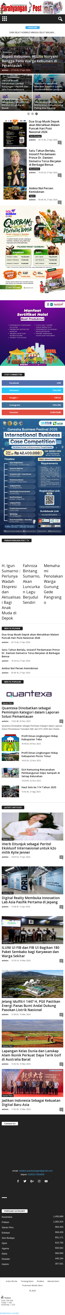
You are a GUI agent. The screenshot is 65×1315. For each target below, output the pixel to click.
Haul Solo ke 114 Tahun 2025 (38, 787)
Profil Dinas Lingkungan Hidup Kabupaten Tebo (39, 737)
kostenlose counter (9, 1313)
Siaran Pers (8, 703)
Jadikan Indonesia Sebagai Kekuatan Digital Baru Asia (31, 1102)
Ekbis (4, 1253)
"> (32, 1146)
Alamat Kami (53, 1281)
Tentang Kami (27, 1281)
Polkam (5, 1222)
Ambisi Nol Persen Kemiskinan (41, 190)
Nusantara (7, 52)
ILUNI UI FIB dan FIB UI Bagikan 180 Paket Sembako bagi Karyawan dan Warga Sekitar (30, 951)
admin (5, 70)
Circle (57, 397)
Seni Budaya (35, 136)
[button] (59, 19)
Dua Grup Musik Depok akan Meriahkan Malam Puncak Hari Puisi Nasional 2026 (44, 126)
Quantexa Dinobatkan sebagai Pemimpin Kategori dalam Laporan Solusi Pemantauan (30, 712)
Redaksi (40, 1281)
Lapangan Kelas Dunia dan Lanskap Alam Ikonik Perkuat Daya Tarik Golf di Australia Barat (31, 1055)
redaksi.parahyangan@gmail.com (36, 1170)
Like (59, 383)
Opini (32, 196)
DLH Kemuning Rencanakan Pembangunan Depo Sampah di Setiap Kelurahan (40, 773)
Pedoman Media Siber (32, 1285)
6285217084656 (36, 1174)
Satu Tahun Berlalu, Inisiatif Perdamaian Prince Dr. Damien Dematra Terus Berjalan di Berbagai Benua (45, 158)
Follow (57, 390)
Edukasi (6, 1232)
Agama (5, 1248)
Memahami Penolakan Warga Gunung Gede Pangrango (53, 584)
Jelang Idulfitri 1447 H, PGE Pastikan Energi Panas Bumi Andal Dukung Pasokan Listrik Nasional (31, 1005)
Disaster (6, 1259)
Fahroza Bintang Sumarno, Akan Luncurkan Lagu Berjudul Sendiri (31, 584)
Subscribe (55, 412)
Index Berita (11, 1281)
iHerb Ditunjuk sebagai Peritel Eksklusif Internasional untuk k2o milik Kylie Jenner (29, 848)
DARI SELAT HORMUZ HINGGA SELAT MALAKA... (32, 32)
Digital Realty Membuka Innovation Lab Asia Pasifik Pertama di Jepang (31, 900)
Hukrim (5, 1264)
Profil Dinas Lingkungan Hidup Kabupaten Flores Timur (39, 754)
